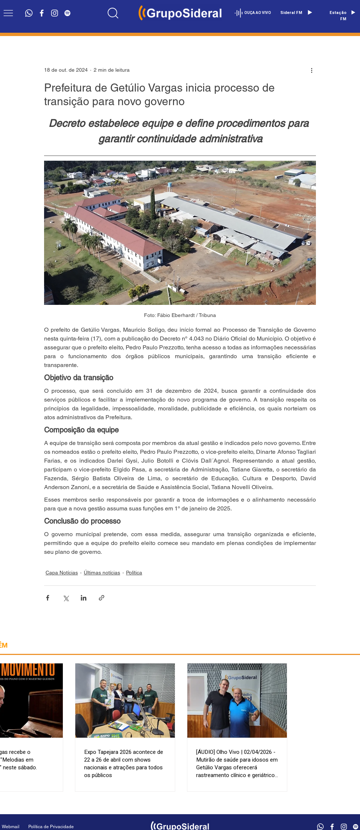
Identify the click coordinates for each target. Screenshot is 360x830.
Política (134, 573)
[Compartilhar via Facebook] (47, 597)
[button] (8, 13)
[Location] (112, 13)
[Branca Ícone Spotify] (67, 13)
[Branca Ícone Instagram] (54, 13)
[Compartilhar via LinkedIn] (83, 597)
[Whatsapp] (28, 13)
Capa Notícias (62, 573)
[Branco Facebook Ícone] (41, 13)
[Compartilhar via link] (101, 597)
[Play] (309, 12)
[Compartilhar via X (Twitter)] (65, 597)
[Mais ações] (311, 69)
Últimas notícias (102, 573)
